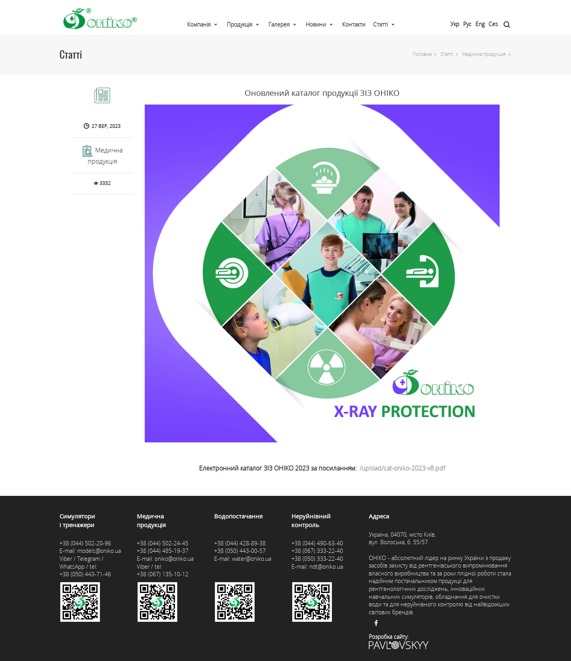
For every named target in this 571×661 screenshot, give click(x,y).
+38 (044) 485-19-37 (162, 550)
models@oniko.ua (99, 550)
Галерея (278, 24)
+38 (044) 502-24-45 (162, 543)
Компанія (199, 24)
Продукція (239, 24)
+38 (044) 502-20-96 (85, 543)
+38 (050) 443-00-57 (240, 550)
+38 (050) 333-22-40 (317, 558)
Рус (467, 24)
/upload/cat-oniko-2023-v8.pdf (402, 468)
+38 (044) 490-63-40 (317, 543)
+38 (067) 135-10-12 (162, 574)
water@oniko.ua (251, 558)
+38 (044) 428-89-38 (240, 543)
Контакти (353, 24)
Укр (454, 24)
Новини (316, 24)
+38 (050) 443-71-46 (85, 574)
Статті (380, 24)
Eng (480, 24)
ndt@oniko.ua (326, 566)
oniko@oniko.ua (174, 558)
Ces (493, 24)
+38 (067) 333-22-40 (317, 550)
